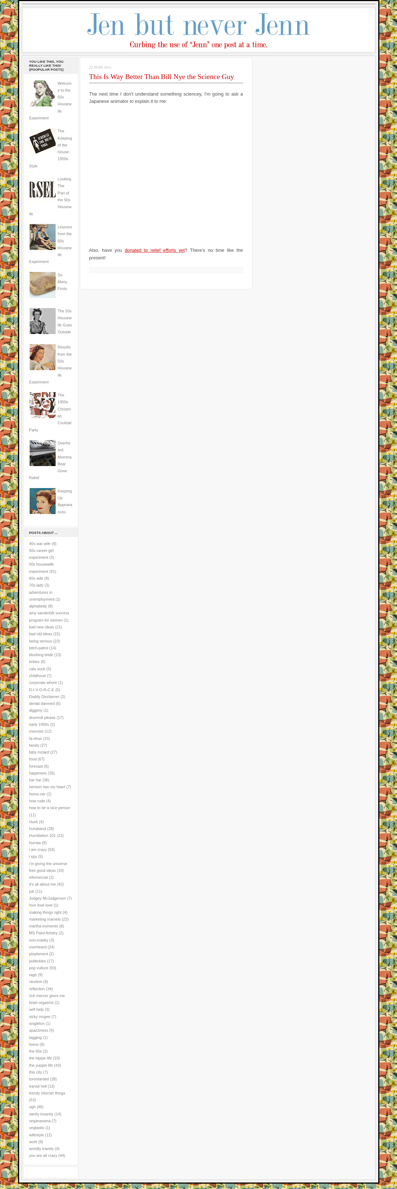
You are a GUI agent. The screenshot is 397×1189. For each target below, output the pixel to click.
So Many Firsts (62, 282)
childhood (37, 676)
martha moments (43, 926)
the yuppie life (41, 1065)
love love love (41, 905)
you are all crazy (43, 1155)
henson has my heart (47, 787)
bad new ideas (41, 627)
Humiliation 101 (42, 835)
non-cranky (38, 940)
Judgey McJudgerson (47, 898)
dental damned (42, 703)
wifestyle (36, 1135)
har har (35, 780)
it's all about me (42, 884)
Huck (33, 822)
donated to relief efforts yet (155, 250)
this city (35, 1072)
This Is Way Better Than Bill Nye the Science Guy (161, 76)
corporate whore (43, 682)
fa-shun (35, 738)
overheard (38, 947)
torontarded (39, 1079)
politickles (37, 961)
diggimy (36, 710)
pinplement (38, 954)
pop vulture (38, 968)
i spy (33, 856)
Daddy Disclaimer (44, 696)
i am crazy (38, 849)
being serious (40, 641)
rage (33, 975)
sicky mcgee (40, 1016)
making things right (45, 912)
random (35, 981)
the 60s (35, 1051)
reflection (37, 989)
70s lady (36, 585)
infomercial (38, 877)
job (31, 891)
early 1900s (39, 724)
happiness (38, 773)
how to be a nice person (49, 808)
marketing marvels (45, 919)
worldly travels (41, 1148)
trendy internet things (47, 1093)
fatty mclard (39, 752)
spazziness (38, 1030)
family (34, 745)
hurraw (35, 843)
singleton (37, 1023)
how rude (37, 801)
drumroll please (42, 717)
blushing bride (41, 655)
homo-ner (37, 794)
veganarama (40, 1121)
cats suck (37, 669)
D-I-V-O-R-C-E (42, 690)
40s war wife (40, 543)
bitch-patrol (38, 648)
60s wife (36, 578)
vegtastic (36, 1128)
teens (34, 1044)
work (33, 1142)
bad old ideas (40, 634)
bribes (34, 661)
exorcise (36, 731)
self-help (36, 1009)
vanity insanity (41, 1114)
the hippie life (40, 1058)
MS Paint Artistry (43, 933)
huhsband (37, 828)
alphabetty (38, 606)
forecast (36, 766)
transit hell (38, 1086)
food (33, 759)
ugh (32, 1107)
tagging (35, 1037)
